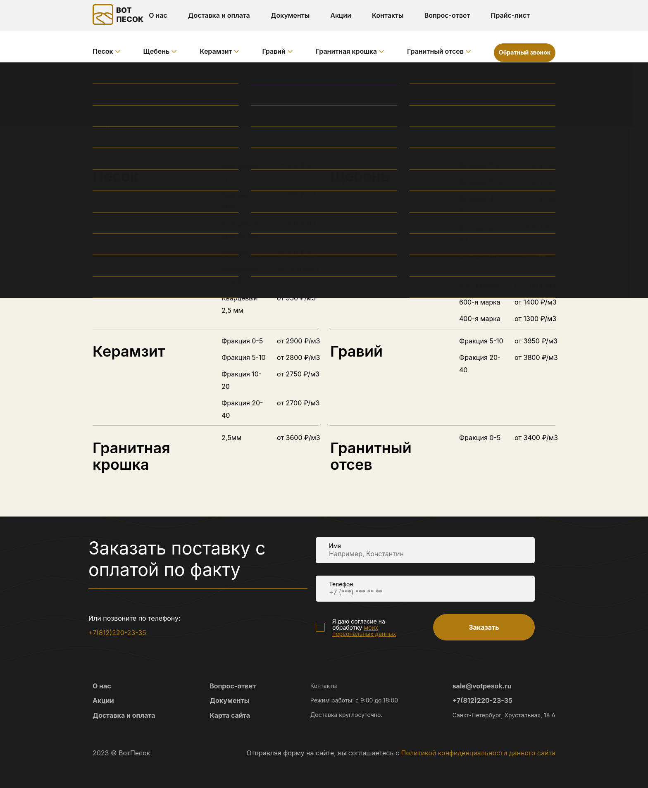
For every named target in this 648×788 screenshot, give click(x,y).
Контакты (388, 15)
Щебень (156, 51)
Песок (103, 51)
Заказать (484, 627)
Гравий (273, 51)
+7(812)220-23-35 (117, 632)
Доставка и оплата (219, 15)
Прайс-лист (510, 15)
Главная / (109, 76)
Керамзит (216, 51)
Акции (340, 15)
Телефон (341, 584)
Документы (290, 15)
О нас (158, 15)
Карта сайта (230, 715)
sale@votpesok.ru (482, 686)
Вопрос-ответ (447, 15)
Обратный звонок (524, 52)
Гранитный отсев (435, 51)
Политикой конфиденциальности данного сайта (478, 753)
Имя (335, 545)
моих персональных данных (364, 630)
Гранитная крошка (346, 51)
